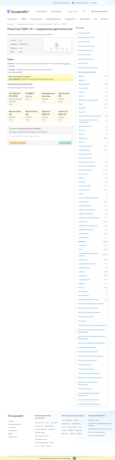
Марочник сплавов (93, 420)
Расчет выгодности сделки (96, 435)
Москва (76, 420)
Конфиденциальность (15, 424)
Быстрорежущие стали (42, 436)
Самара (64, 430)
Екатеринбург (66, 423)
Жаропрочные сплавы (41, 442)
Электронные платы (41, 429)
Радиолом (52, 429)
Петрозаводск (75, 423)
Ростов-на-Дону (72, 427)
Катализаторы (39, 426)
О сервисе (11, 421)
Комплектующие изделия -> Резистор (47, 24)
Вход (96, 11)
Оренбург (79, 433)
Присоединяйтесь (15, 79)
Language (94, 3)
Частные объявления (52, 19)
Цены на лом (11, 19)
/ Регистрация (103, 11)
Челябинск (71, 430)
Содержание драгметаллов (25, 24)
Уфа (80, 427)
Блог (95, 19)
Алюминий (54, 422)
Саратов (72, 433)
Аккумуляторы (49, 426)
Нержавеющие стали (41, 439)
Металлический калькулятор (96, 432)
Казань (64, 427)
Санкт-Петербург (67, 420)
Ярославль (65, 433)
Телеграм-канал (36, 19)
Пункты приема (85, 19)
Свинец (49, 446)
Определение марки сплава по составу (99, 429)
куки (69, 458)
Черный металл (39, 422)
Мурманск (79, 430)
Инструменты (69, 19)
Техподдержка (12, 430)
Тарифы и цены (12, 437)
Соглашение (12, 427)
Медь (47, 422)
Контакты (104, 19)
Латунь (37, 446)
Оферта (10, 433)
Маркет (24, 19)
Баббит (52, 442)
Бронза (43, 446)
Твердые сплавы (40, 432)
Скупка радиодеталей (14, 72)
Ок (74, 458)
